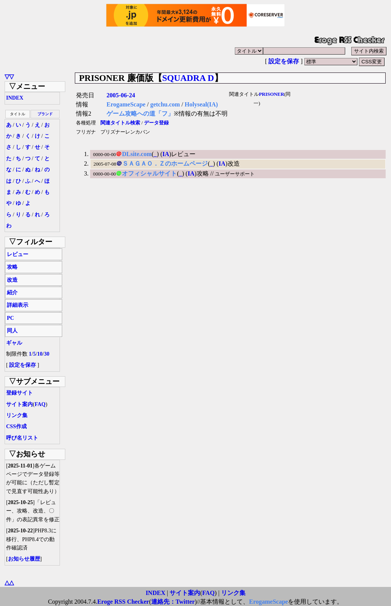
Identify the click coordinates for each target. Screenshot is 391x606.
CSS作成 (16, 426)
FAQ (40, 404)
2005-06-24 (121, 95)
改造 (12, 280)
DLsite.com (137, 154)
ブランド (45, 114)
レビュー (17, 254)
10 (39, 354)
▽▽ (9, 76)
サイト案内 (19, 404)
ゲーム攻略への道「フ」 (140, 113)
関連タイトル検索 (120, 123)
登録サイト (19, 393)
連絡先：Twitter (173, 601)
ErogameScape (126, 104)
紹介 (12, 292)
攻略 (12, 267)
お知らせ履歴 (24, 559)
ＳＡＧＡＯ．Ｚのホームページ (165, 163)
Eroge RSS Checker (123, 601)
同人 (12, 331)
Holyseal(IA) (201, 104)
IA (165, 154)
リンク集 (16, 415)
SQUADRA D (188, 78)
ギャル (14, 343)
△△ (9, 582)
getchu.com (165, 104)
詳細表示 (17, 305)
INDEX (14, 98)
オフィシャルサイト (149, 173)
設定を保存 (283, 61)
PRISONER (271, 94)
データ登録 (156, 123)
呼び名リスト (22, 438)
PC (10, 318)
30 (46, 354)
